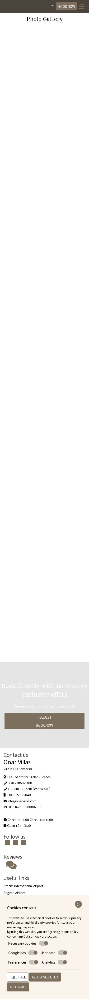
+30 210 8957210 (20, 788)
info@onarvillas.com (22, 800)
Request (44, 717)
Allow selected (45, 977)
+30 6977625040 (18, 794)
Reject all (18, 977)
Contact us (16, 754)
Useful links (16, 877)
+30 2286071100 (20, 782)
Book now (66, 6)
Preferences (23, 962)
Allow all (18, 987)
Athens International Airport (23, 885)
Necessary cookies (28, 943)
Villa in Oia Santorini (18, 768)
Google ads (23, 952)
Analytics (54, 962)
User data (54, 952)
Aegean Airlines (14, 892)
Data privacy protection (39, 936)
